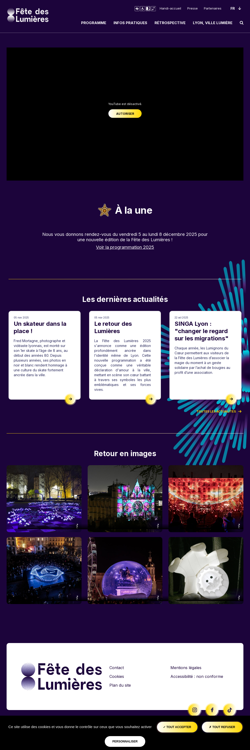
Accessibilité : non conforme (196, 676)
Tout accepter (177, 727)
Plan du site (120, 685)
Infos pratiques (130, 22)
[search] (241, 23)
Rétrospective (170, 22)
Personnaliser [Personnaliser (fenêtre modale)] (124, 741)
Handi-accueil (170, 8)
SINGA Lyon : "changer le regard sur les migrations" (202, 331)
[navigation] (160, 23)
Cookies (116, 676)
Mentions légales (185, 667)
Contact (116, 667)
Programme (93, 22)
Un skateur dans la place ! (40, 327)
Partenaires (212, 8)
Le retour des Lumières (113, 327)
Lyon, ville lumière (212, 22)
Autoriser (125, 113)
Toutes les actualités (218, 411)
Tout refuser (222, 727)
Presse (192, 8)
